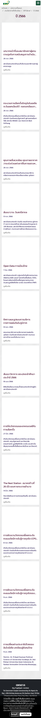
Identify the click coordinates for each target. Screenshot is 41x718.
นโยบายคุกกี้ (7, 710)
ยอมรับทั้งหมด (25, 714)
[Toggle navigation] (38, 3)
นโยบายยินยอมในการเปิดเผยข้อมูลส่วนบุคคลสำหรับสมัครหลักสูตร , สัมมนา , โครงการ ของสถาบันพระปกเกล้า (20, 705)
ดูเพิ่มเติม (7, 70)
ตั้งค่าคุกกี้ (14, 714)
